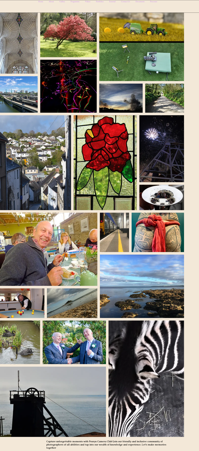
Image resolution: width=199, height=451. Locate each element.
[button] (63, 1)
